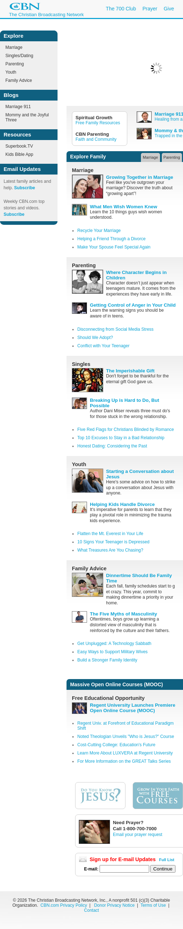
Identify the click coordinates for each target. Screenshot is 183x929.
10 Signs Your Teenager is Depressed (113, 541)
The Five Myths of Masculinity (123, 614)
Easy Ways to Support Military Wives (112, 651)
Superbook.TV (19, 146)
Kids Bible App (19, 154)
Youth (10, 72)
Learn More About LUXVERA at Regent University (125, 753)
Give (169, 8)
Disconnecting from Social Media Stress (115, 329)
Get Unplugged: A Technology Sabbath (114, 643)
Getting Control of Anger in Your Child (133, 305)
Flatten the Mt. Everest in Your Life (110, 533)
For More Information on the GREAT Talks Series (124, 761)
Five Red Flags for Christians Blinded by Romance (125, 429)
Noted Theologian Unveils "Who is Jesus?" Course (125, 736)
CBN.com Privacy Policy (64, 905)
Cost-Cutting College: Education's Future (116, 744)
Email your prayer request (137, 834)
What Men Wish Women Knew (123, 206)
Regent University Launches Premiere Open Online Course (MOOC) (132, 707)
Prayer (149, 8)
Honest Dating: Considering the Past (112, 446)
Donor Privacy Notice (114, 905)
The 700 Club (121, 8)
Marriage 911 (18, 106)
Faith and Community (96, 139)
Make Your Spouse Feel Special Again (113, 247)
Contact (91, 910)
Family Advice (18, 80)
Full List (166, 860)
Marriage (13, 47)
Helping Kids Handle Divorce (122, 504)
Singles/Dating (19, 55)
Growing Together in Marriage (139, 177)
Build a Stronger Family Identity (107, 660)
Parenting (14, 63)
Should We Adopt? (95, 337)
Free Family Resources (98, 122)
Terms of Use (154, 905)
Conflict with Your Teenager (103, 345)
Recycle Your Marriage (99, 230)
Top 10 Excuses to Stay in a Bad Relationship (120, 437)
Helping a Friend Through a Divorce (111, 238)
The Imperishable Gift (130, 370)
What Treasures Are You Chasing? (110, 550)
